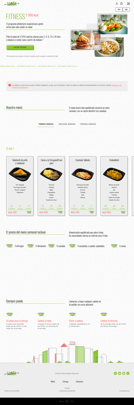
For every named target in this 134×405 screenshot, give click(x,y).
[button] (117, 3)
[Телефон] (115, 374)
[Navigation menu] (128, 4)
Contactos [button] (79, 381)
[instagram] (123, 374)
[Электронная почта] (119, 374)
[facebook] (127, 374)
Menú (53, 381)
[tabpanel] (67, 145)
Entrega (65, 381)
